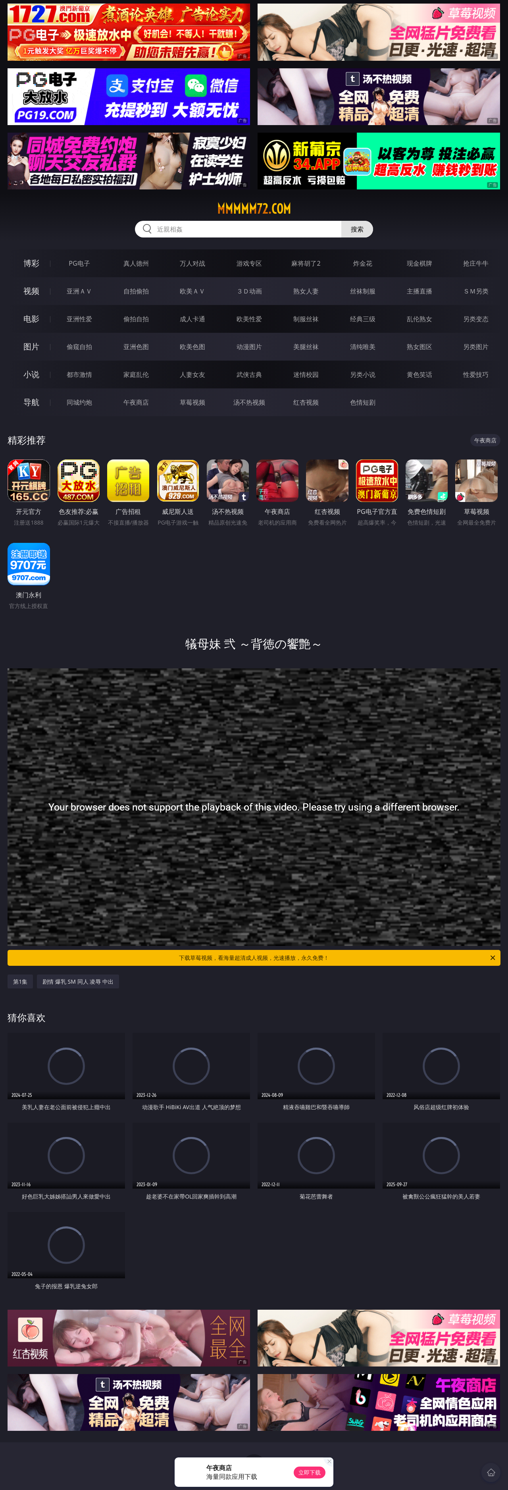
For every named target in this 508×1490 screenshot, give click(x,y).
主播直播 (419, 291)
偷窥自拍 (79, 346)
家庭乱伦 (136, 374)
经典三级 (362, 319)
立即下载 (309, 1472)
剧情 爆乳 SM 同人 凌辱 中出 (78, 981)
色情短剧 (362, 402)
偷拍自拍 (136, 319)
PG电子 (79, 263)
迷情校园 (306, 374)
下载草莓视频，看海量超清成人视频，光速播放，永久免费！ (337, 958)
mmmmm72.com (254, 209)
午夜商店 (136, 402)
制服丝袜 (306, 319)
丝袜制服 (362, 291)
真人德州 (136, 263)
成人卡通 (192, 319)
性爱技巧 (476, 374)
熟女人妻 (306, 291)
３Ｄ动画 (249, 291)
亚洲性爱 (79, 319)
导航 (31, 402)
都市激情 (79, 374)
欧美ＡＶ (192, 291)
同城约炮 (79, 402)
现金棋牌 (419, 263)
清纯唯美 (362, 346)
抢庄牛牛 (476, 263)
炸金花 (362, 263)
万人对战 (192, 263)
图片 (31, 346)
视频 (31, 291)
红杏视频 (306, 402)
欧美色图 (192, 346)
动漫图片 (249, 346)
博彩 (31, 263)
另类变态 (476, 319)
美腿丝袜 (306, 346)
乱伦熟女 (419, 319)
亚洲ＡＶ (79, 291)
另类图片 (476, 346)
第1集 (20, 981)
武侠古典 (249, 374)
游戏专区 (249, 263)
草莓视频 (192, 402)
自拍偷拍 (136, 291)
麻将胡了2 (305, 263)
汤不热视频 (249, 402)
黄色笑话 (419, 374)
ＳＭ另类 (476, 291)
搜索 (357, 229)
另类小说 (362, 374)
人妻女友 (192, 374)
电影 (31, 318)
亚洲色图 (136, 346)
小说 (31, 374)
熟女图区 (419, 346)
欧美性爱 (249, 319)
